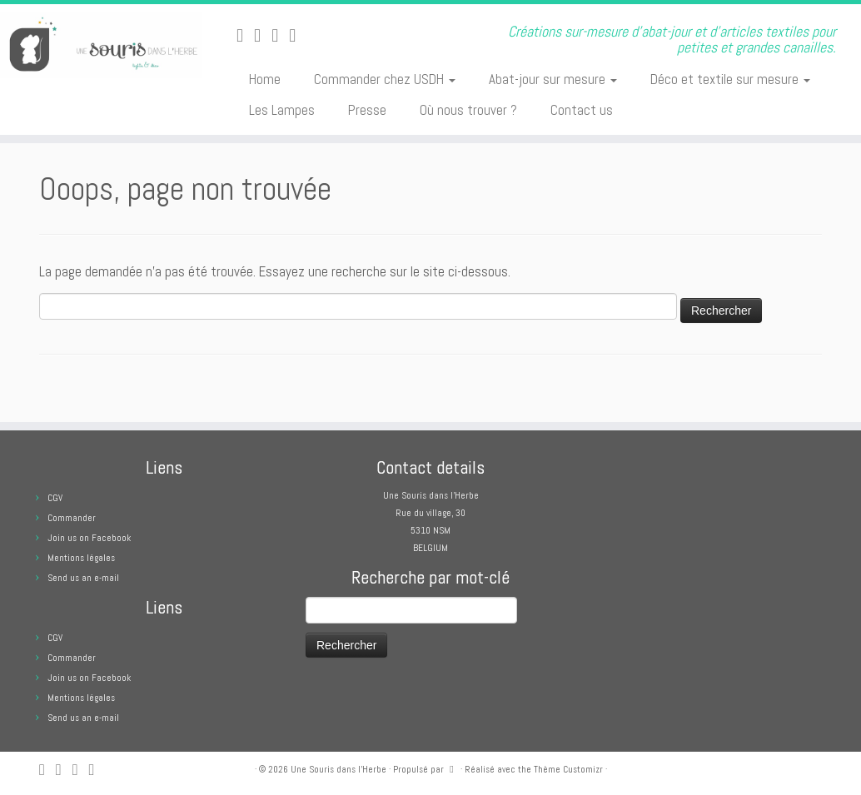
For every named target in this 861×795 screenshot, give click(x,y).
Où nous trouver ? (468, 110)
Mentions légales (81, 558)
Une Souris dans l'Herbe (338, 769)
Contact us (581, 110)
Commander (71, 518)
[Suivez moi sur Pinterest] (297, 35)
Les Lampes (282, 110)
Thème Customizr (568, 769)
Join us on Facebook (89, 538)
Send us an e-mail (83, 578)
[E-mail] (262, 35)
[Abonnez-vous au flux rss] (245, 35)
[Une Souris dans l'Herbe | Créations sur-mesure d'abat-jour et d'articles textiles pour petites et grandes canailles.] (101, 45)
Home (265, 79)
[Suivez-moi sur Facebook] (280, 35)
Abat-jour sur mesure (553, 79)
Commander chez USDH (384, 79)
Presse (367, 110)
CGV (54, 498)
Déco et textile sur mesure (730, 79)
